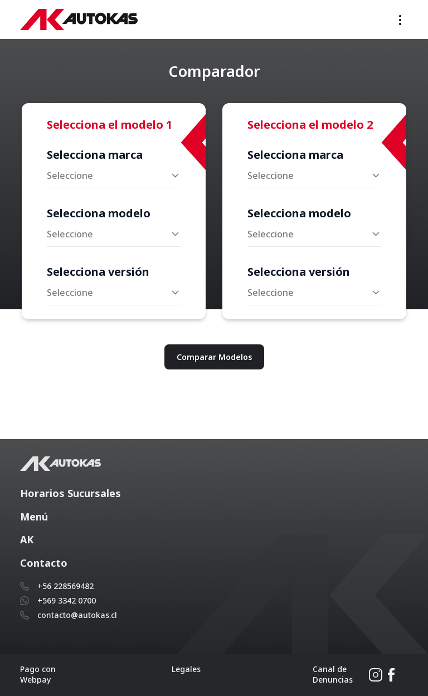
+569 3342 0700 (66, 600)
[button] (214, 494)
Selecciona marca (95, 154)
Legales (186, 669)
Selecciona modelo (98, 213)
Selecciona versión (98, 271)
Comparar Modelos (214, 357)
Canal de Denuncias (333, 674)
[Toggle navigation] (400, 20)
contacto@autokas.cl (77, 615)
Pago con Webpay (38, 674)
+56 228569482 (65, 586)
